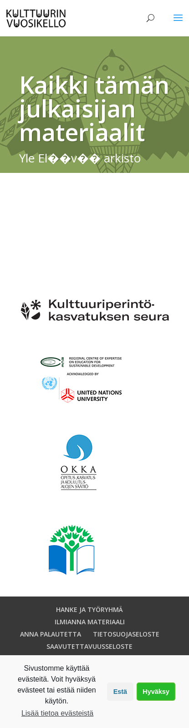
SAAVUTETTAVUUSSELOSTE (89, 646)
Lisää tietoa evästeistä (57, 713)
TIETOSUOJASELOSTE (126, 634)
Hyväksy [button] (156, 691)
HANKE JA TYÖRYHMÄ (89, 609)
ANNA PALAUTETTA (50, 634)
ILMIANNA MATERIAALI (90, 621)
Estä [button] (120, 691)
